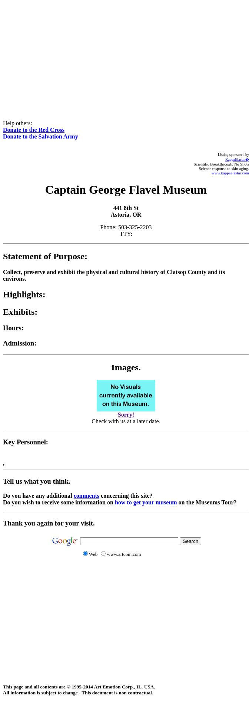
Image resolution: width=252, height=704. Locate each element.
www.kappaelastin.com (230, 173)
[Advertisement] (127, 55)
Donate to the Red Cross (33, 130)
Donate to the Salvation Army (40, 136)
